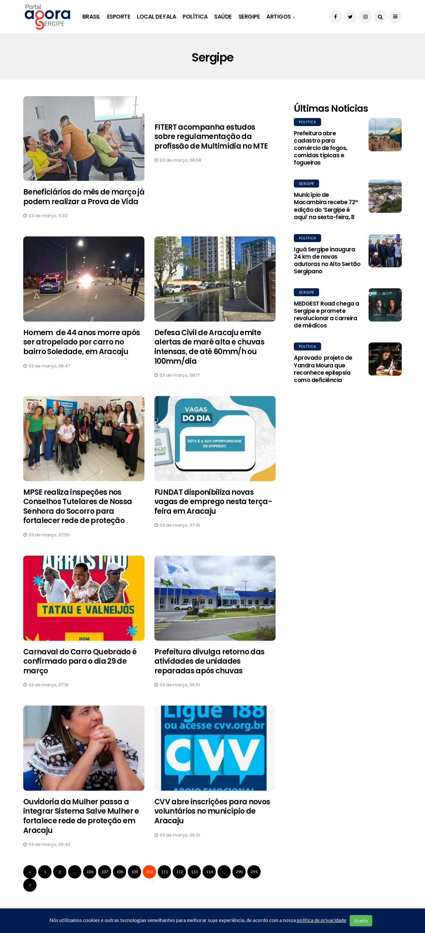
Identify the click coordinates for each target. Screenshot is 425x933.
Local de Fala (156, 17)
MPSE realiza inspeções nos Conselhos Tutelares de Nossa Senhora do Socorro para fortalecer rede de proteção (77, 506)
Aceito (361, 920)
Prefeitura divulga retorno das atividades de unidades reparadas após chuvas (209, 661)
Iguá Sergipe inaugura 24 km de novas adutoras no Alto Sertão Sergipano (327, 260)
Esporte (118, 17)
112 (179, 871)
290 (239, 871)
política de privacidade (321, 920)
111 (164, 871)
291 (254, 871)
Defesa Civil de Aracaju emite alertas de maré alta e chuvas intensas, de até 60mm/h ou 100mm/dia (209, 347)
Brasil (91, 17)
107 (104, 871)
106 (89, 871)
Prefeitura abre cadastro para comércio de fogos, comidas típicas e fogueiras (320, 148)
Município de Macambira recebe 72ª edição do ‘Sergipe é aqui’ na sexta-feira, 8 (326, 206)
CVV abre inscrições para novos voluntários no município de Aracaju (212, 811)
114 (209, 871)
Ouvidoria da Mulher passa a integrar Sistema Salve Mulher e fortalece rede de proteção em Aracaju (81, 816)
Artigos (278, 17)
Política (195, 17)
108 (119, 871)
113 (194, 871)
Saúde (222, 17)
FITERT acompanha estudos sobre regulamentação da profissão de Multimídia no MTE (211, 136)
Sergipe (249, 17)
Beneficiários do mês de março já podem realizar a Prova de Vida (83, 197)
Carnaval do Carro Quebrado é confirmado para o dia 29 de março (80, 661)
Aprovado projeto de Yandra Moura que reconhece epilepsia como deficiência (323, 369)
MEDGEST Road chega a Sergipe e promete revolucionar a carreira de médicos (326, 315)
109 (134, 871)
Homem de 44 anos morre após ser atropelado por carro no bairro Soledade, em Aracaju (81, 342)
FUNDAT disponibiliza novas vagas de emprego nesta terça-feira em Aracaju (213, 501)
